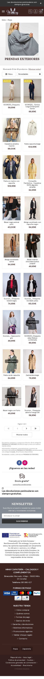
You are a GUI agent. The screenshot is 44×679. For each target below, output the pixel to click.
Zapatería (26, 649)
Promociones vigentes (23, 631)
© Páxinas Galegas (22, 669)
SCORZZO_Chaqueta (12, 105)
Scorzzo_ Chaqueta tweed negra (11, 300)
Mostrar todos (34, 69)
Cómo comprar (22, 610)
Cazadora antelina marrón (12, 145)
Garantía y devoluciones (23, 624)
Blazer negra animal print (11, 223)
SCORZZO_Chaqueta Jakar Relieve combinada (32, 338)
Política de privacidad (16, 660)
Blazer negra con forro (11, 410)
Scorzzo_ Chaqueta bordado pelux (32, 300)
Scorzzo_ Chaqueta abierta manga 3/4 (32, 411)
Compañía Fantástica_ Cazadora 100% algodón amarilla (32, 184)
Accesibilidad (16, 665)
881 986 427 (26, 582)
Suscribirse (22, 521)
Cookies (30, 660)
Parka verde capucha (12, 375)
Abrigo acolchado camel (11, 260)
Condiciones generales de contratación (21, 663)
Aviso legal (27, 657)
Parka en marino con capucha (11, 182)
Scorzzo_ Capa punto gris (11, 337)
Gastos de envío (23, 620)
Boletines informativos (23, 628)
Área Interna (27, 665)
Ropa (15, 649)
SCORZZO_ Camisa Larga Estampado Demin (32, 107)
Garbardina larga (32, 375)
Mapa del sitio (15, 657)
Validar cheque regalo (23, 635)
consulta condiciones (22, 485)
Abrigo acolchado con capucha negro (32, 223)
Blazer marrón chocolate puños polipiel (32, 261)
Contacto (23, 638)
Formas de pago (23, 617)
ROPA (13, 452)
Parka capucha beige (32, 144)
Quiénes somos (23, 613)
